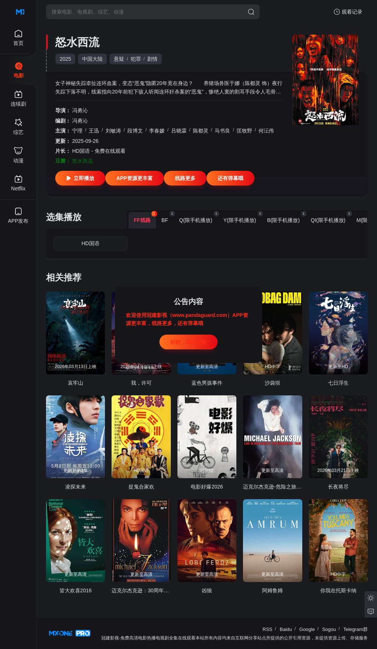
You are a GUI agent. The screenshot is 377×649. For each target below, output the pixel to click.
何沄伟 (266, 131)
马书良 (222, 131)
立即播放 (80, 178)
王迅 (94, 131)
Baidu (286, 629)
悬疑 (119, 59)
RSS (267, 629)
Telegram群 (355, 629)
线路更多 (185, 178)
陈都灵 (200, 131)
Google (307, 629)
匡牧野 (244, 131)
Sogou (329, 629)
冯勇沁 (80, 110)
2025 (65, 59)
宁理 (77, 131)
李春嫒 (157, 131)
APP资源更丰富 (134, 178)
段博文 (135, 131)
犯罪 (136, 59)
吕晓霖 (179, 131)
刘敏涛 (113, 131)
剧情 (152, 59)
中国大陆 (92, 59)
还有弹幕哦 (230, 178)
